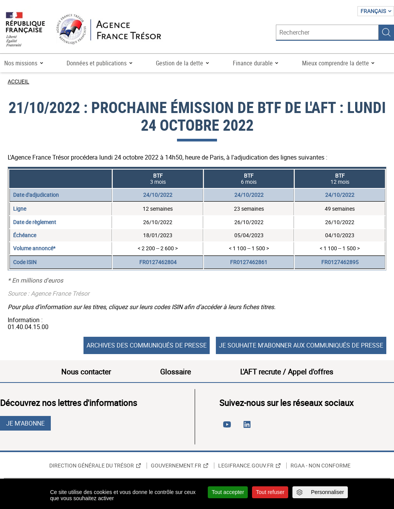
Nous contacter (86, 372)
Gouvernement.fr (176, 465)
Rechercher (386, 32)
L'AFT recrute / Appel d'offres (286, 372)
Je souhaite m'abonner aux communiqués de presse (301, 345)
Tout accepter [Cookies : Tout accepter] (228, 492)
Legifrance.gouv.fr (246, 465)
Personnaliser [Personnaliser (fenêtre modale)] (327, 492)
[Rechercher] (327, 32)
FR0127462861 (248, 262)
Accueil (18, 81)
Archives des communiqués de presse (147, 345)
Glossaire (175, 372)
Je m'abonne (25, 423)
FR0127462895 (340, 262)
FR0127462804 (158, 262)
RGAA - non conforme (320, 465)
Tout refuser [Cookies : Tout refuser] (270, 492)
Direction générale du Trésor (91, 465)
